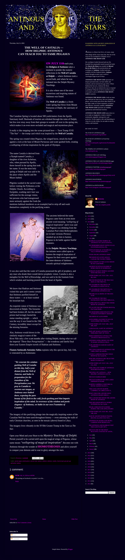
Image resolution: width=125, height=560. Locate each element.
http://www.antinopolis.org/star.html (95, 135)
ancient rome (33, 461)
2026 (89, 216)
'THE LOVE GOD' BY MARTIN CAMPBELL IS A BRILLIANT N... (100, 389)
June (90, 435)
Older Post (74, 519)
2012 (89, 484)
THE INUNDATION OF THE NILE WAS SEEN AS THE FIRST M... (101, 281)
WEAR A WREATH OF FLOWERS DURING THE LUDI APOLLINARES (101, 408)
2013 (89, 481)
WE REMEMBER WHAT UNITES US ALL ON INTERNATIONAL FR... (102, 246)
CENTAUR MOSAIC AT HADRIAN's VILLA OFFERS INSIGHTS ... (100, 250)
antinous (49, 461)
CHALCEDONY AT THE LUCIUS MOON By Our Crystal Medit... (101, 262)
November (92, 227)
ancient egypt (18, 461)
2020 (89, 461)
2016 (89, 472)
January (91, 449)
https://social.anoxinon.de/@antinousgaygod (98, 181)
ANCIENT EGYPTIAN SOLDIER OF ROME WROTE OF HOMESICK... (100, 267)
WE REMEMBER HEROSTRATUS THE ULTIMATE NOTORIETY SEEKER (101, 313)
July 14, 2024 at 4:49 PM (27, 475)
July (90, 238)
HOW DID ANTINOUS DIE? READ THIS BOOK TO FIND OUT (101, 359)
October (91, 230)
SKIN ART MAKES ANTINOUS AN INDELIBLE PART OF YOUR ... (100, 332)
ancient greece (26, 461)
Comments (15, 539)
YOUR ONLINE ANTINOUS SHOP (99, 254)
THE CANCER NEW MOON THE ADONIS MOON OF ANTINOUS (102, 398)
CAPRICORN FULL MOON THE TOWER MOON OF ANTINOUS (101, 303)
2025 (89, 219)
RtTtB (17, 475)
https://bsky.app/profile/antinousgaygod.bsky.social (100, 175)
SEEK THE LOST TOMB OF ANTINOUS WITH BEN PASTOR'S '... (101, 368)
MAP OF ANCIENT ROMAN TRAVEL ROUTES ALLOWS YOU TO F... (100, 417)
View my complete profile (102, 205)
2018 (89, 467)
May (90, 438)
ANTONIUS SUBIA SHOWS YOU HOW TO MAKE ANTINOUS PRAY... (101, 341)
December (92, 224)
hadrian (19, 463)
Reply (17, 481)
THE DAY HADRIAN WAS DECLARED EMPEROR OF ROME (101, 380)
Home (44, 519)
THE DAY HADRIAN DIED (97, 377)
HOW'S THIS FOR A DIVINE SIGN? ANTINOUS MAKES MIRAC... (100, 394)
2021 (89, 458)
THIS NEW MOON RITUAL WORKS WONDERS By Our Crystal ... (100, 403)
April (91, 441)
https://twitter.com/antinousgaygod (95, 169)
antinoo (40, 461)
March (91, 443)
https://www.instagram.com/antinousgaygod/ (98, 187)
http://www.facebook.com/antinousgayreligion (98, 163)
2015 (89, 475)
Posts (13, 535)
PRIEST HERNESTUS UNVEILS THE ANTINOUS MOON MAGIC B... (100, 336)
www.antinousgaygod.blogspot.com (95, 157)
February (92, 446)
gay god (66, 461)
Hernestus (101, 199)
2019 (89, 464)
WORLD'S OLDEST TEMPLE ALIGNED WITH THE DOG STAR (101, 272)
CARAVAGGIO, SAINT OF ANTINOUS (101, 328)
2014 (89, 478)
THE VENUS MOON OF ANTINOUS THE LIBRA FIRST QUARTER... (102, 350)
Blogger (70, 549)
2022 (89, 455)
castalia (54, 461)
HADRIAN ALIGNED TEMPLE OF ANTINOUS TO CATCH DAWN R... (101, 241)
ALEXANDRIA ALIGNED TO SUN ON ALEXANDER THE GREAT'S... (101, 320)
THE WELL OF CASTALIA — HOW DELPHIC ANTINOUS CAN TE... (100, 373)
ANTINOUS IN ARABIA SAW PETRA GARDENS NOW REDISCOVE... (100, 421)
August (91, 235)
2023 (89, 453)
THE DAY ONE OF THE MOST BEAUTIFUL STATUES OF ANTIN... (101, 430)
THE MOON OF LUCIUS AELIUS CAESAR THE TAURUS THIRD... (100, 258)
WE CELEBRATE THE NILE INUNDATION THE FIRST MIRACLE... (102, 299)
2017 (89, 470)
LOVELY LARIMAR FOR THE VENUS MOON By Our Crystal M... (101, 355)
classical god (60, 461)
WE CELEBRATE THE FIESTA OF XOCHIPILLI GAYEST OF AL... (99, 285)
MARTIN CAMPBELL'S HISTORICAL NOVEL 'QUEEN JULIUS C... (100, 385)
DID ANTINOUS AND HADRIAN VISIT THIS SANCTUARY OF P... (101, 426)
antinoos (44, 461)
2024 (89, 222)
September (92, 233)
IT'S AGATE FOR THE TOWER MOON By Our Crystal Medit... (102, 308)
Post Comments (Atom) (24, 522)
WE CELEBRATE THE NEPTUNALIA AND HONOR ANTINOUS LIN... (100, 290)
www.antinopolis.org (91, 151)
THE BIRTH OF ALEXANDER (98, 316)
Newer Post (13, 519)
